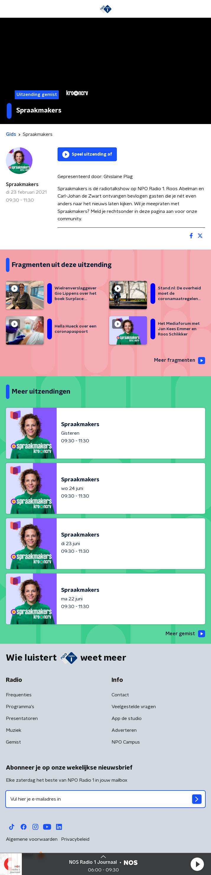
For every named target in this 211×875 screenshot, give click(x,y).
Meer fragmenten (179, 360)
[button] (197, 864)
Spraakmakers (22, 184)
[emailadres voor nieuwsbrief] (105, 799)
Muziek (13, 730)
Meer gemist (185, 633)
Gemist (13, 742)
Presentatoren (22, 718)
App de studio (127, 718)
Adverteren (124, 730)
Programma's (20, 706)
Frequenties (19, 694)
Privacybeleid (75, 839)
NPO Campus (126, 742)
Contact (120, 694)
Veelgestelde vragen (134, 706)
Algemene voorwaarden (32, 839)
